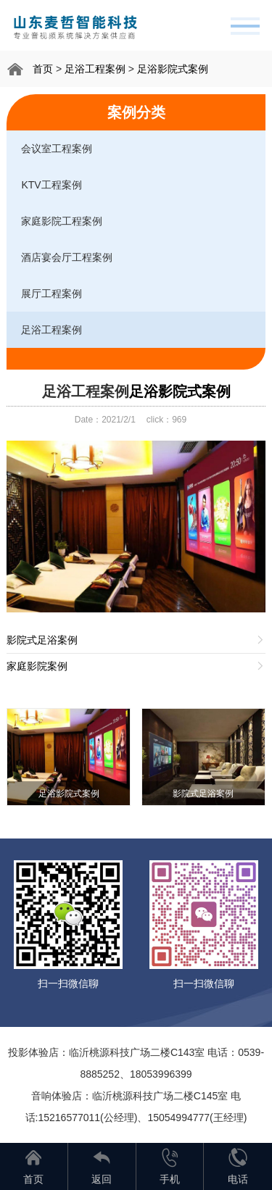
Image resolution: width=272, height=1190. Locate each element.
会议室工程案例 (56, 148)
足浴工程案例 (95, 69)
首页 (43, 69)
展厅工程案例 (51, 293)
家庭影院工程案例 (61, 221)
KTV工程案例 (51, 185)
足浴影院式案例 (172, 69)
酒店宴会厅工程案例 (66, 257)
